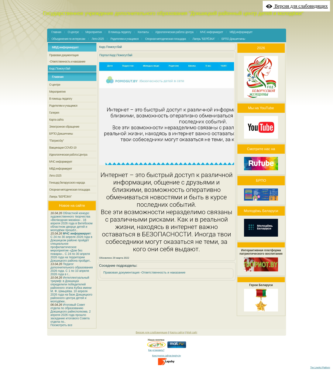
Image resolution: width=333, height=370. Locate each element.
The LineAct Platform (320, 367)
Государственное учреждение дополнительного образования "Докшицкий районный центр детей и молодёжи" (173, 13)
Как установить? (156, 350)
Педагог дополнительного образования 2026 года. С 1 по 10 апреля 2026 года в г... (72, 269)
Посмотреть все (61, 325)
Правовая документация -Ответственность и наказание (144, 272)
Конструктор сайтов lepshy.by (166, 356)
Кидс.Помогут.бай (110, 47)
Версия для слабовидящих (152, 332)
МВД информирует (65, 47)
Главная (57, 76)
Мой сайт (191, 332)
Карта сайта (177, 332)
